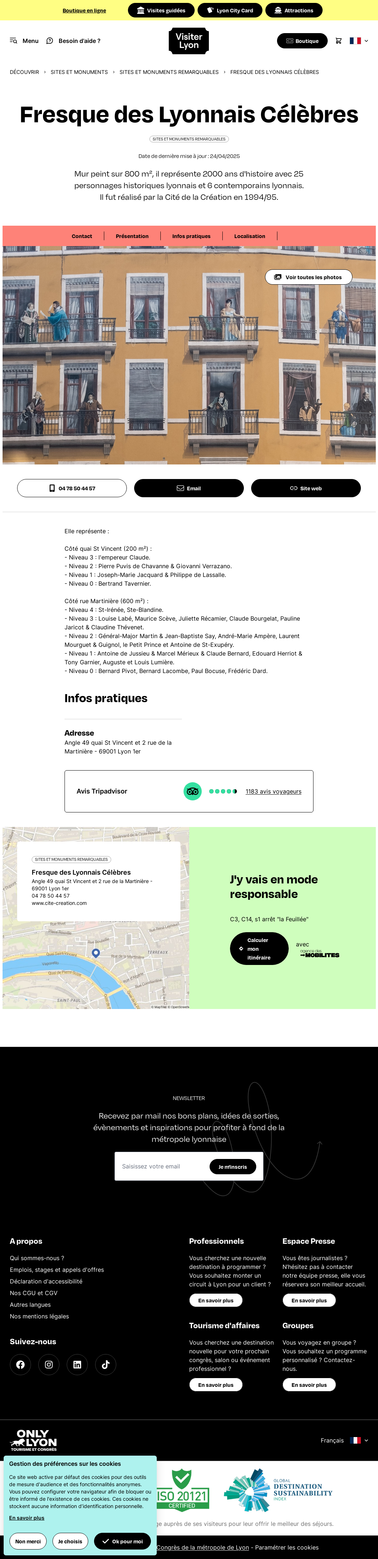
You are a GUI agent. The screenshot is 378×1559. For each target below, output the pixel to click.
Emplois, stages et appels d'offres (57, 1269)
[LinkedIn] (77, 1364)
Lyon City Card (230, 10)
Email (189, 488)
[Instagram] (48, 1364)
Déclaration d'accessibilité (46, 1281)
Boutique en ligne (84, 10)
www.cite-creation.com (59, 903)
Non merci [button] (28, 1541)
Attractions (293, 10)
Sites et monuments (79, 72)
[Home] (189, 41)
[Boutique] (301, 40)
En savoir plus (216, 1300)
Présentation (132, 236)
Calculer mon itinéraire (254, 948)
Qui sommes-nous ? (37, 1258)
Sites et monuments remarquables (169, 72)
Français (345, 1440)
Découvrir (24, 72)
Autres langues (30, 1304)
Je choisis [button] (70, 1541)
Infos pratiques (191, 236)
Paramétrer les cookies (287, 1547)
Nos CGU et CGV (34, 1293)
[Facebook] (20, 1364)
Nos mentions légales (39, 1316)
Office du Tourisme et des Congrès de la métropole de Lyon (166, 1547)
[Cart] (338, 40)
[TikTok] (105, 1364)
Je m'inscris (233, 1166)
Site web (306, 488)
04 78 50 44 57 (71, 488)
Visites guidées (161, 10)
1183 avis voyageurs (273, 791)
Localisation (249, 236)
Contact (82, 236)
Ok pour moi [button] (122, 1541)
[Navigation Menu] (24, 40)
